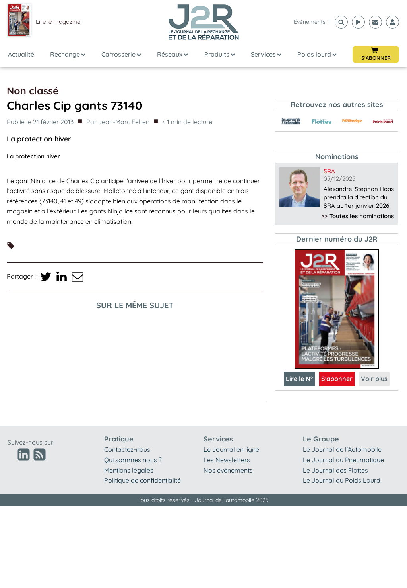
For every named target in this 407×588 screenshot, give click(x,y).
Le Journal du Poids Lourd (341, 480)
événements (310, 21)
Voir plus (374, 379)
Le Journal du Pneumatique (343, 460)
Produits (219, 54)
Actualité (21, 54)
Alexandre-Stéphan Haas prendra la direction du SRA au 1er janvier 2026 (359, 197)
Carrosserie (121, 54)
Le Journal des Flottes (335, 470)
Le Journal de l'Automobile (342, 449)
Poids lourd (317, 54)
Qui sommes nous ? (133, 460)
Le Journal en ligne (231, 449)
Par (117, 122)
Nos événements (228, 470)
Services (266, 54)
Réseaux (172, 54)
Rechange (67, 54)
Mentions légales (128, 470)
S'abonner (337, 379)
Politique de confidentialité (142, 480)
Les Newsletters (227, 460)
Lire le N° (299, 379)
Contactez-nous (127, 449)
